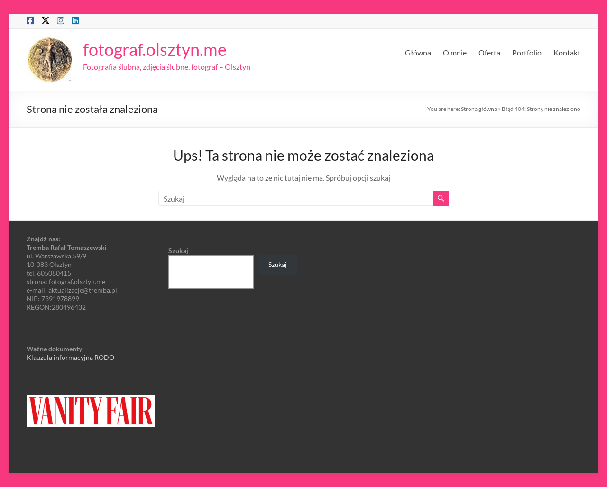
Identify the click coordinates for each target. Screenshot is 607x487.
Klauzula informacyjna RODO (70, 357)
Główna (418, 52)
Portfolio (527, 52)
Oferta (489, 52)
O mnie (455, 52)
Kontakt (566, 52)
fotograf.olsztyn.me (155, 49)
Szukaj (178, 251)
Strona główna (479, 108)
